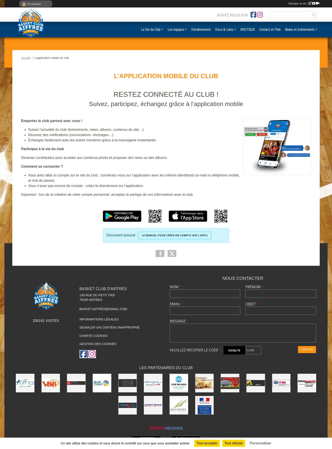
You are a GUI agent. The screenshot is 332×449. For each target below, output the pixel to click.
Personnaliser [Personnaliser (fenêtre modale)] (260, 443)
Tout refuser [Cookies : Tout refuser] (233, 443)
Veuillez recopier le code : (196, 350)
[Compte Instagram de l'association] (260, 14)
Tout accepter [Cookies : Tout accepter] (207, 443)
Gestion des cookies (97, 344)
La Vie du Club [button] (151, 29)
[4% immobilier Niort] (255, 383)
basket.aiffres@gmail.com (103, 309)
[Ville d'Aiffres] (25, 383)
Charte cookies (93, 336)
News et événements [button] (299, 29)
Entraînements (201, 29)
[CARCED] (153, 383)
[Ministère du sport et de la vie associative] (204, 405)
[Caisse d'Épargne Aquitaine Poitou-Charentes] (76, 383)
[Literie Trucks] (127, 405)
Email (176, 304)
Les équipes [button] (176, 29)
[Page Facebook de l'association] (253, 14)
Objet (252, 304)
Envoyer (307, 349)
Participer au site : (304, 3)
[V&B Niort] (51, 383)
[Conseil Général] (179, 405)
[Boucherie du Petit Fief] (230, 383)
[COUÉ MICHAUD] (179, 383)
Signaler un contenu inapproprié (109, 327)
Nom (175, 286)
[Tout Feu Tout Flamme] (127, 383)
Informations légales (99, 319)
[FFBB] (281, 383)
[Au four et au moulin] (204, 383)
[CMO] (153, 405)
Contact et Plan (270, 29)
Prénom (254, 286)
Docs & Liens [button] (224, 29)
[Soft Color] (102, 383)
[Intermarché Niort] (307, 383)
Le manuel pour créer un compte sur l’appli (175, 235)
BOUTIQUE (247, 29)
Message (179, 321)
